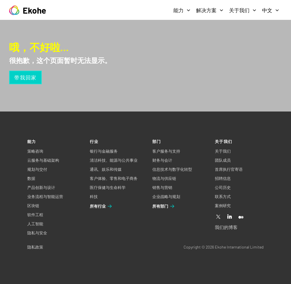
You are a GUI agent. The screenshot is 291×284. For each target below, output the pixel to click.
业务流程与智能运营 (45, 196)
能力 (181, 10)
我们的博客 (226, 227)
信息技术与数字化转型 (172, 169)
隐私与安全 (37, 232)
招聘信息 (223, 178)
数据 (31, 178)
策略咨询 (35, 151)
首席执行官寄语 (229, 169)
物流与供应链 (164, 178)
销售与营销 (162, 187)
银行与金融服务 (104, 151)
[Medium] (241, 217)
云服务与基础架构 (43, 160)
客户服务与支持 (166, 151)
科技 (94, 196)
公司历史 (223, 187)
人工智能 (35, 223)
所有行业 (101, 206)
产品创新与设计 (41, 187)
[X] (218, 217)
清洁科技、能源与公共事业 (114, 160)
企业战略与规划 (166, 196)
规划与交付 (37, 169)
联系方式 (223, 196)
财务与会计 (162, 160)
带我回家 (25, 77)
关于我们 (242, 10)
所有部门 (163, 206)
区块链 (33, 205)
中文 (270, 10)
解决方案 (209, 10)
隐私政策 (35, 247)
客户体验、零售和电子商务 (114, 178)
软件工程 (35, 214)
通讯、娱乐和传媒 (106, 169)
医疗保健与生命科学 (108, 187)
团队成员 (223, 160)
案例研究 (223, 205)
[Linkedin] (229, 217)
